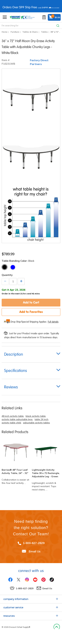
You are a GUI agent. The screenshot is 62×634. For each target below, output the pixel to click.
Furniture (15, 32)
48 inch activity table (13, 416)
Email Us (35, 551)
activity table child (11, 422)
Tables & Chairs (30, 32)
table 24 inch (41, 419)
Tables (44, 32)
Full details (53, 321)
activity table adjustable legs (17, 419)
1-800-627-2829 (33, 543)
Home (4, 32)
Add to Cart (31, 302)
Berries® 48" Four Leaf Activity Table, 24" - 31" (15, 471)
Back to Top (56, 627)
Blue (12, 267)
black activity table (36, 416)
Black (4, 267)
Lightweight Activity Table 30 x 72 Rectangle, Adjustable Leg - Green (46, 473)
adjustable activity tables (36, 422)
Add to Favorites (31, 312)
